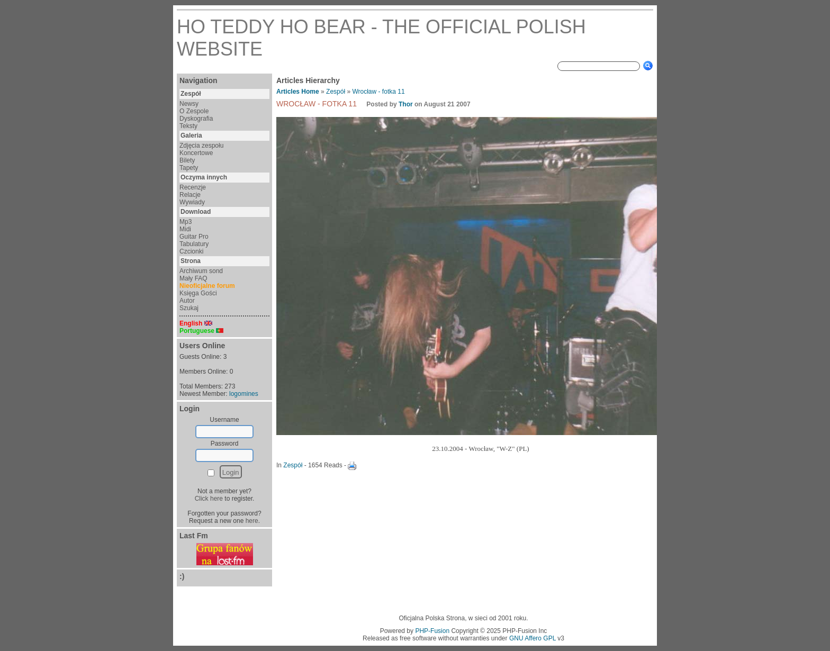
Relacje (190, 194)
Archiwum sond (201, 271)
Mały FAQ (193, 278)
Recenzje (192, 187)
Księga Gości (198, 293)
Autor (187, 300)
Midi (185, 229)
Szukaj (189, 308)
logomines (243, 393)
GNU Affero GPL (532, 638)
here (252, 521)
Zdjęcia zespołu (201, 145)
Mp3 (185, 221)
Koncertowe (196, 153)
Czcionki (191, 251)
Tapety (188, 167)
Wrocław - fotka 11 (378, 91)
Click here (209, 498)
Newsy (189, 103)
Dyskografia (196, 118)
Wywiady (192, 202)
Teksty (188, 126)
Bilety (187, 160)
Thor (406, 104)
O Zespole (194, 111)
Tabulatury (194, 244)
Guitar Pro (194, 236)
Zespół (335, 91)
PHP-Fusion (432, 631)
